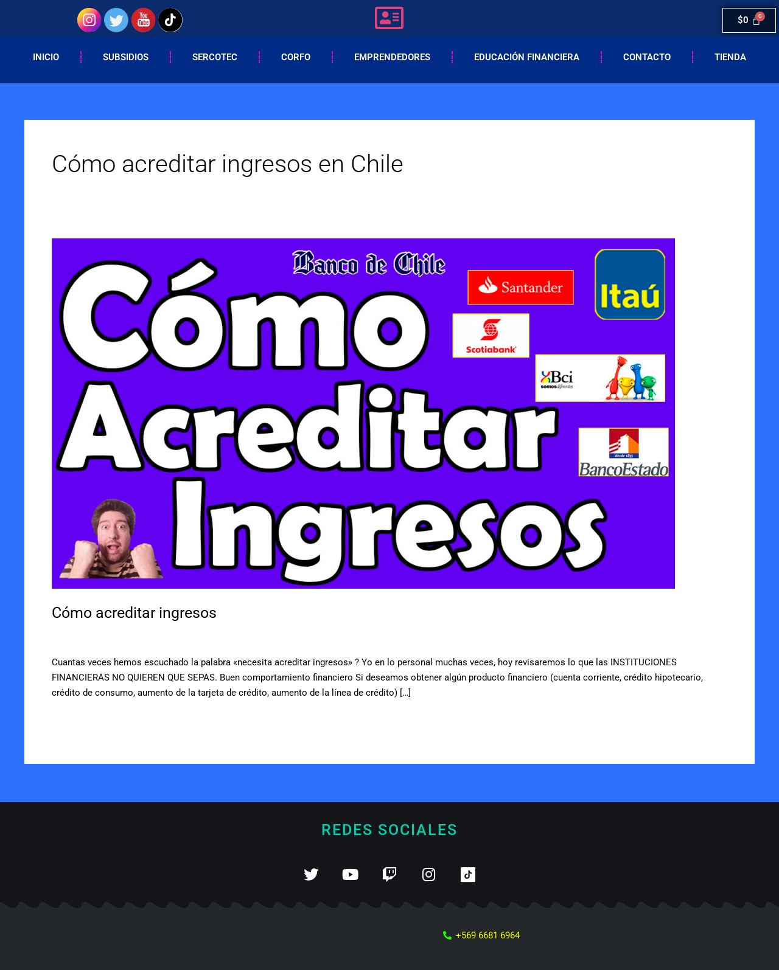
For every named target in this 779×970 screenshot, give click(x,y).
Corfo (295, 57)
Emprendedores (392, 57)
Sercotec (214, 57)
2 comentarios (81, 636)
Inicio (46, 57)
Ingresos (137, 636)
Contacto (647, 57)
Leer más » (74, 720)
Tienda (730, 57)
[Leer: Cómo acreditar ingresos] (363, 412)
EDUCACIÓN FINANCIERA (526, 57)
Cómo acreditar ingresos (138, 612)
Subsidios (125, 57)
